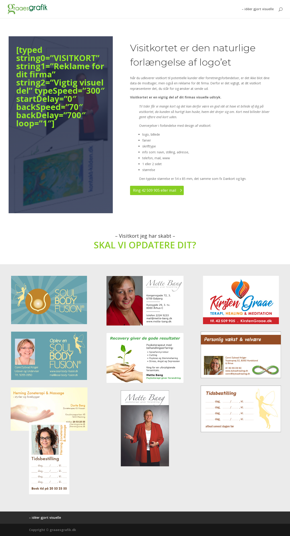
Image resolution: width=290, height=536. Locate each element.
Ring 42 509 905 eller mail (154, 190)
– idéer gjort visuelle (258, 9)
